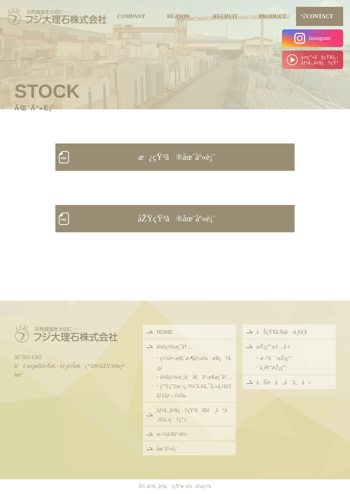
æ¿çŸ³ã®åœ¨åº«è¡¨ (176, 157)
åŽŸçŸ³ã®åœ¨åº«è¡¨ (177, 218)
